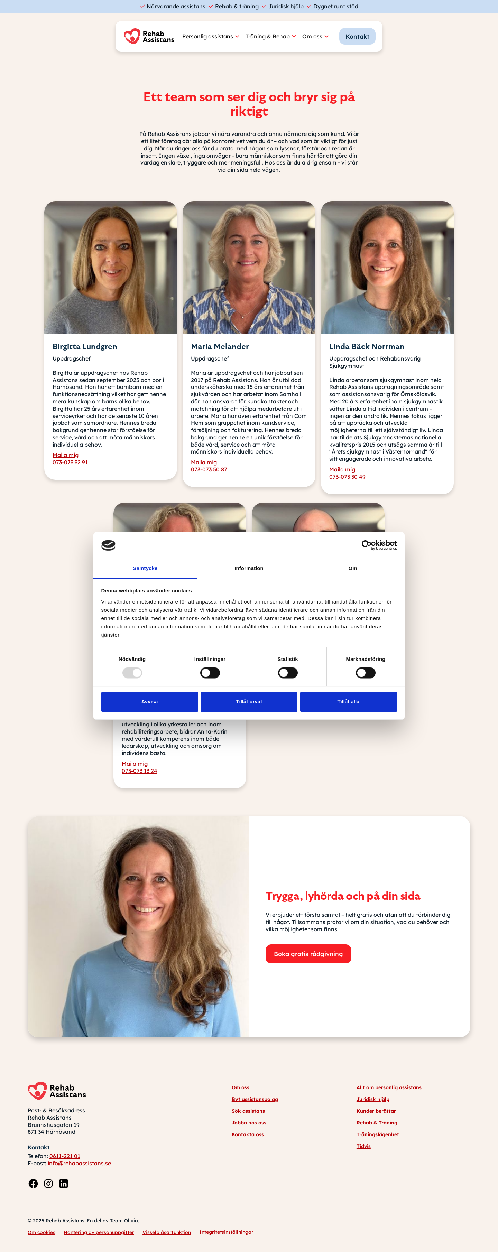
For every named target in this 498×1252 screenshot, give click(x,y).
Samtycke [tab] (145, 568)
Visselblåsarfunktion (166, 1232)
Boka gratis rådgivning (308, 953)
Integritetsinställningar (226, 1232)
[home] (151, 36)
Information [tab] (249, 568)
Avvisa (149, 701)
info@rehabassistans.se (79, 1163)
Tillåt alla (349, 701)
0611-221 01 (64, 1155)
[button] (214, 36)
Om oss (240, 1087)
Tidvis (364, 1146)
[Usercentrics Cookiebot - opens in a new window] (366, 545)
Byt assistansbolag (255, 1099)
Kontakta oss (248, 1134)
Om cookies (41, 1232)
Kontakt (357, 36)
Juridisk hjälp (373, 1099)
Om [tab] (352, 568)
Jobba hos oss (249, 1123)
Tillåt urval (249, 701)
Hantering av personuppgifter (99, 1232)
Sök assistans (248, 1111)
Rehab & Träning (377, 1123)
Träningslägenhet (378, 1134)
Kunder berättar (376, 1111)
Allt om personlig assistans (389, 1087)
